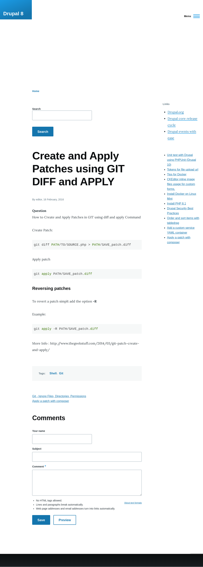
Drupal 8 (13, 13)
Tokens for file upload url (182, 169)
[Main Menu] (191, 16)
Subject (36, 448)
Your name (38, 431)
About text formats (133, 503)
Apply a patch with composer (50, 401)
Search (36, 108)
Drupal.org (176, 112)
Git (61, 373)
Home (35, 91)
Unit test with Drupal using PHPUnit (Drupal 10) (181, 159)
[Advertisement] (101, 46)
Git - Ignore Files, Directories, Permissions (59, 396)
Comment (38, 466)
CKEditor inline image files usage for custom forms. (181, 184)
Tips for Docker (176, 174)
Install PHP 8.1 (176, 203)
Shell (53, 373)
